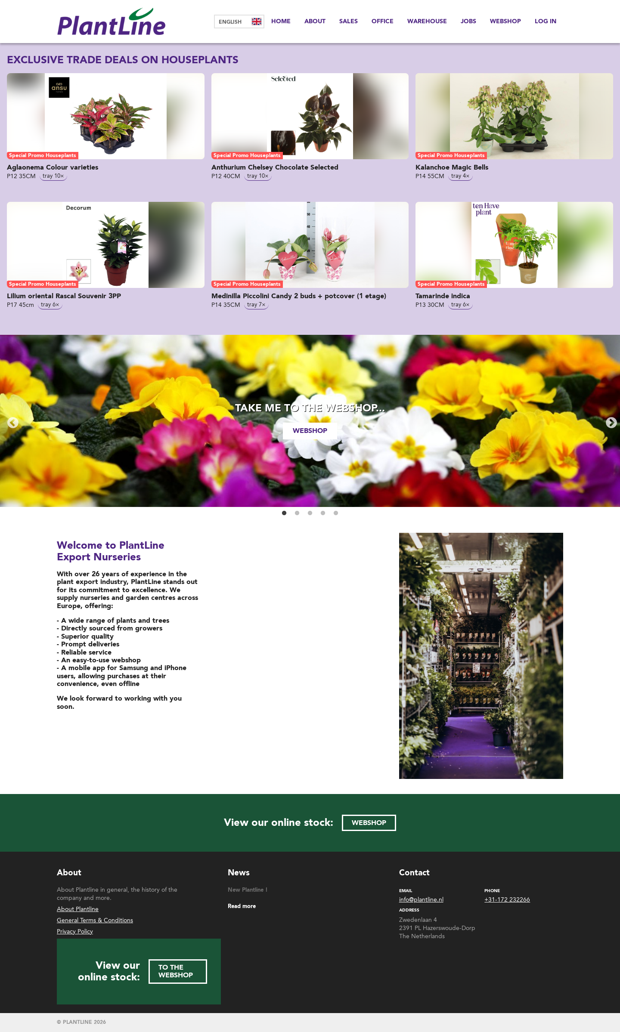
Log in (545, 21)
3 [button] (310, 513)
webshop (310, 431)
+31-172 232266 (507, 899)
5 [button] (336, 513)
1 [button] (284, 513)
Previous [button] (10, 421)
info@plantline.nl (421, 899)
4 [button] (323, 513)
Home (281, 21)
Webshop (505, 21)
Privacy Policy (75, 931)
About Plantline (78, 909)
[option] (310, 421)
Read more (242, 906)
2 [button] (297, 513)
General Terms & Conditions (95, 920)
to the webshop (175, 971)
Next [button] (609, 421)
